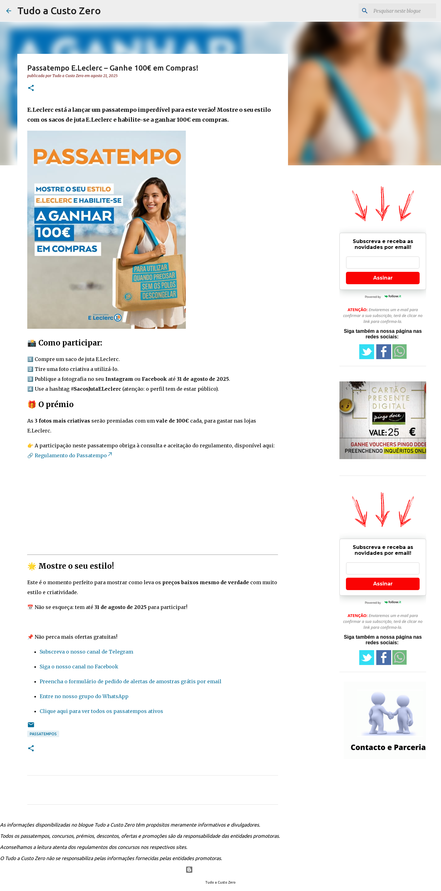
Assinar (383, 278)
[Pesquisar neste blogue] (403, 10)
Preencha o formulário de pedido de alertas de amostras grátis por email (130, 681)
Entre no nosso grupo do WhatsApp (84, 696)
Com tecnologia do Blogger (221, 869)
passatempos (43, 734)
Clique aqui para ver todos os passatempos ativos (101, 711)
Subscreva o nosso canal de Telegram (86, 652)
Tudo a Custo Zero (59, 10)
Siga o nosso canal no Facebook (79, 666)
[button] (31, 88)
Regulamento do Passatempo (74, 455)
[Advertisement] (152, 508)
